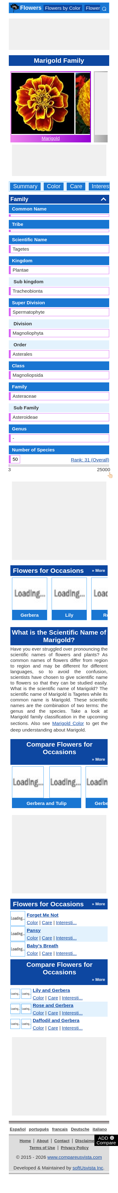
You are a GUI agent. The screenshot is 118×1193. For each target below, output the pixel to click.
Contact (61, 1140)
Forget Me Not (43, 915)
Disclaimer (85, 1140)
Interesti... (66, 922)
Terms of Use (42, 1147)
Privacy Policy (74, 1147)
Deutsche (80, 1129)
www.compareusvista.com (75, 1157)
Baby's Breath (42, 945)
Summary (25, 186)
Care (76, 186)
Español (18, 1129)
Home (25, 1140)
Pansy (34, 930)
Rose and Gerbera (53, 1005)
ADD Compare (106, 1140)
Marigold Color (68, 723)
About (43, 1140)
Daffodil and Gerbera (56, 1020)
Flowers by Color (63, 8)
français (60, 1129)
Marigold (51, 138)
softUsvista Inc (87, 1167)
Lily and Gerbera (51, 990)
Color (53, 186)
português (39, 1129)
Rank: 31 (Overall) (90, 459)
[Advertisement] (59, 34)
